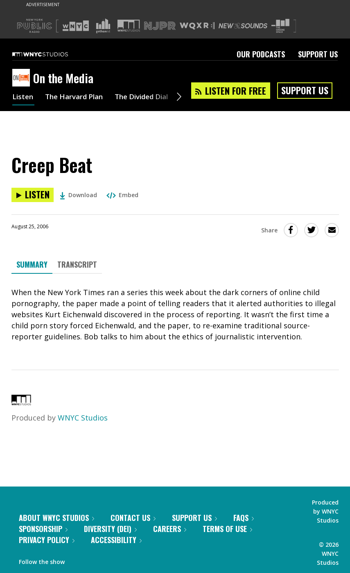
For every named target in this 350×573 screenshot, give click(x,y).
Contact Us (133, 517)
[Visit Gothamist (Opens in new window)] (103, 25)
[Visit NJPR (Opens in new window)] (160, 26)
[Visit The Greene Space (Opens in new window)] (280, 26)
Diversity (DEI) (110, 528)
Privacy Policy (47, 539)
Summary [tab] (31, 264)
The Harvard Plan (77, 97)
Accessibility (116, 539)
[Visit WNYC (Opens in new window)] (76, 25)
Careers (169, 528)
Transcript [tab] (77, 264)
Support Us (318, 54)
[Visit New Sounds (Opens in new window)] (243, 26)
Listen (23, 97)
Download (78, 195)
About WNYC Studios (56, 517)
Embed (122, 195)
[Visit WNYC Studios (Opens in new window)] (128, 26)
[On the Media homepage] (22, 78)
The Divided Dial (150, 97)
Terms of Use (227, 528)
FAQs (243, 517)
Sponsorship (43, 528)
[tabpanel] (175, 314)
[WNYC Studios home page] (50, 54)
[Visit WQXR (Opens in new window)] (197, 26)
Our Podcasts (261, 54)
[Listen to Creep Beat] (32, 195)
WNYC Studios (83, 418)
